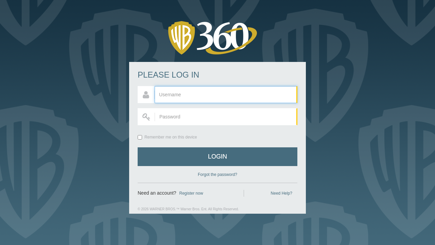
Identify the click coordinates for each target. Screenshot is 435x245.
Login (217, 156)
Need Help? (281, 193)
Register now (191, 193)
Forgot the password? (217, 174)
